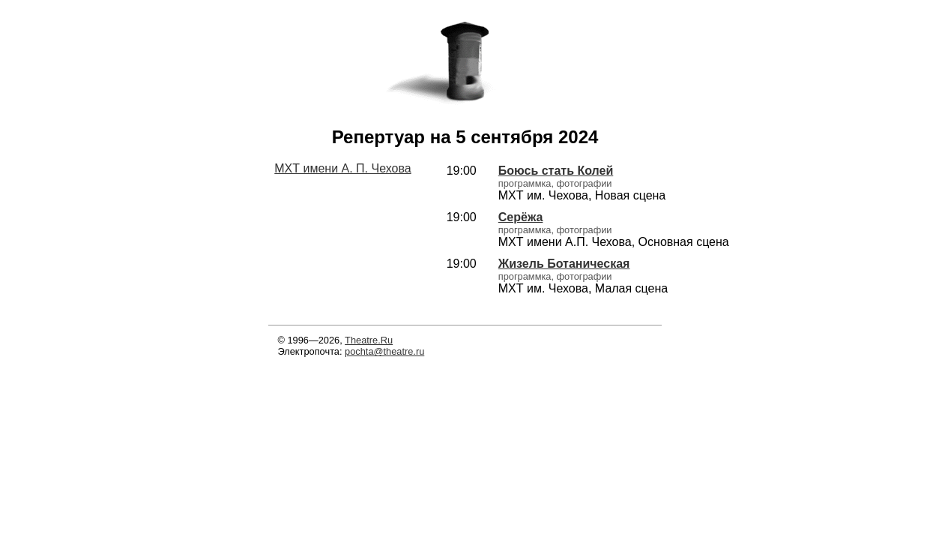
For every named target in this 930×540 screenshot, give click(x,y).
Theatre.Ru (369, 340)
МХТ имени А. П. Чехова (342, 168)
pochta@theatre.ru (384, 351)
